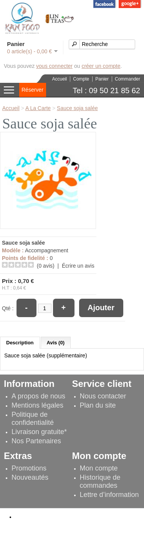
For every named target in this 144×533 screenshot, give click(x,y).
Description (20, 342)
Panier (102, 79)
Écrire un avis (78, 266)
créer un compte (100, 66)
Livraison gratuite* (39, 432)
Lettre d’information (109, 494)
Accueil (59, 79)
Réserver (32, 90)
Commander (127, 79)
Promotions (29, 468)
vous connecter (54, 66)
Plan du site (98, 405)
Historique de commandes (100, 481)
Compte (81, 79)
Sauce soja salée (77, 108)
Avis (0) (56, 342)
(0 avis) (46, 266)
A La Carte (38, 108)
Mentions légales (37, 405)
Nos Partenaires (36, 441)
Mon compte (99, 468)
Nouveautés (30, 477)
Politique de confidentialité (33, 418)
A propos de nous (38, 396)
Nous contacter (103, 396)
